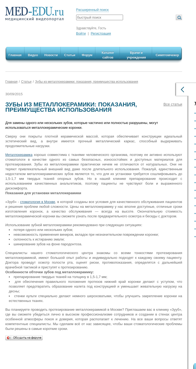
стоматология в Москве (37, 202)
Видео (33, 55)
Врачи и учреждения (136, 55)
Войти (81, 33)
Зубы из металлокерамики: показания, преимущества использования (86, 82)
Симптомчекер (167, 55)
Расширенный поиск (92, 10)
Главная (15, 55)
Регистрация (101, 33)
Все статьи (173, 104)
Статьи (69, 55)
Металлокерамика (18, 155)
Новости (51, 55)
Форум (87, 55)
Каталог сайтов (108, 55)
